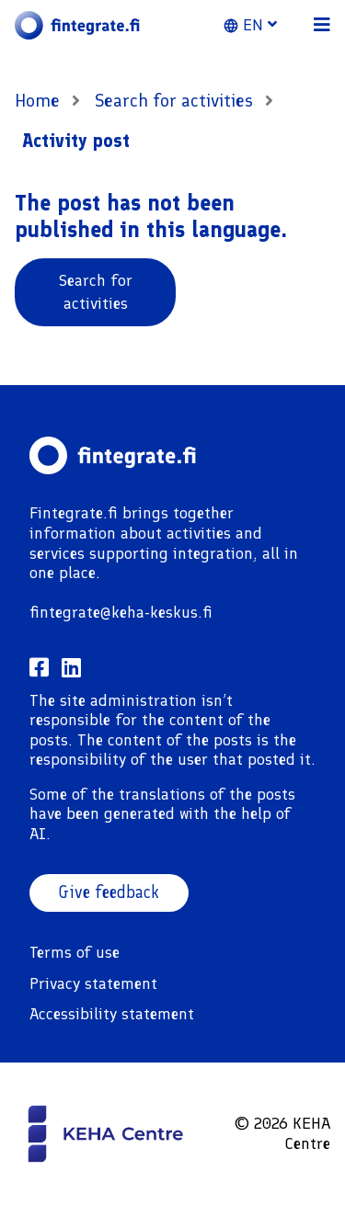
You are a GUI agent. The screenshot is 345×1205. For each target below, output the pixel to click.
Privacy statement (93, 983)
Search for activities (176, 100)
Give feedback (109, 892)
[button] (261, 25)
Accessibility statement (111, 1014)
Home (37, 100)
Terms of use (74, 952)
